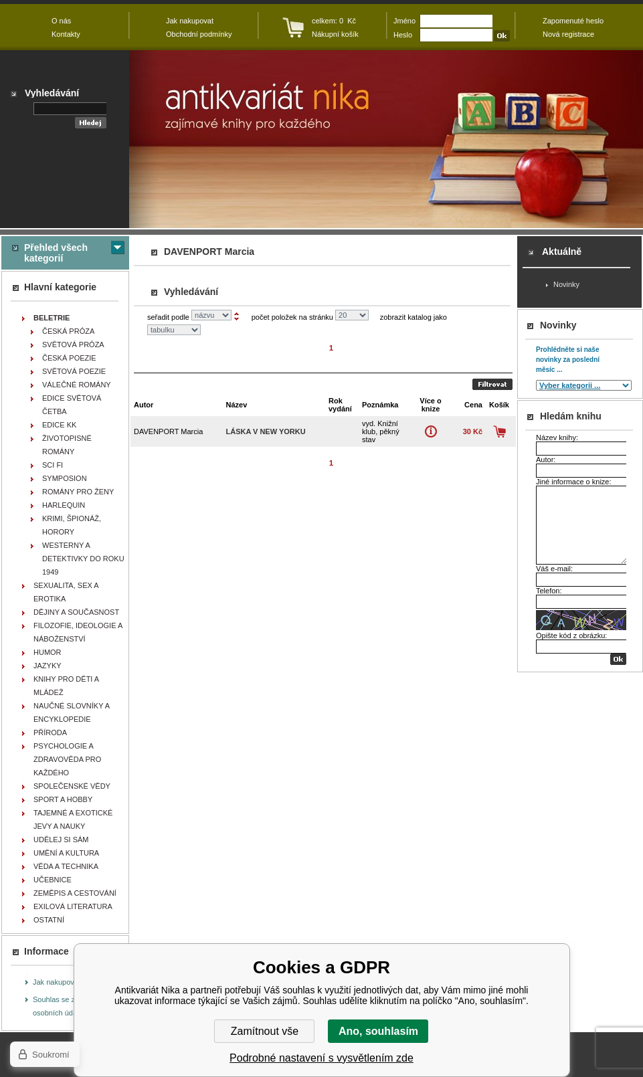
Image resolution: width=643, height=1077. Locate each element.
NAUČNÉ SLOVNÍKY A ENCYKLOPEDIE (71, 712)
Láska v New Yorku (265, 431)
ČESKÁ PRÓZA (68, 331)
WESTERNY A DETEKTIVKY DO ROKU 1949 (83, 558)
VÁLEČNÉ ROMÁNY (76, 385)
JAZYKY (47, 666)
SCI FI (52, 465)
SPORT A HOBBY (62, 799)
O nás (61, 21)
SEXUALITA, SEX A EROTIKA (66, 592)
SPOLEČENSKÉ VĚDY (71, 786)
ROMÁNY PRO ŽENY (78, 492)
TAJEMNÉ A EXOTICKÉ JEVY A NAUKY (72, 819)
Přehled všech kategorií (56, 253)
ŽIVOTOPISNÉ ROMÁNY (67, 445)
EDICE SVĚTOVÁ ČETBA (71, 404)
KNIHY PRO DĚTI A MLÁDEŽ (66, 685)
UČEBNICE (52, 880)
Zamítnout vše (264, 1031)
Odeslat (492, 384)
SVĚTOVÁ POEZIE (74, 371)
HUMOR (47, 652)
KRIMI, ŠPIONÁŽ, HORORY (71, 525)
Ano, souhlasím (378, 1031)
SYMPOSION (64, 478)
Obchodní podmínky (199, 34)
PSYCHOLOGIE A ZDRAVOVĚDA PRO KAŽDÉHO (67, 759)
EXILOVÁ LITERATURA (72, 906)
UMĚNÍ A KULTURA (66, 853)
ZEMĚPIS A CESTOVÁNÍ (74, 893)
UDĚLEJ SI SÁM (61, 840)
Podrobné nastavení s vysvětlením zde (321, 1058)
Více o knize (431, 431)
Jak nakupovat (56, 982)
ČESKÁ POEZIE (69, 358)
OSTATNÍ (48, 920)
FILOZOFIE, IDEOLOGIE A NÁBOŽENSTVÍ (77, 632)
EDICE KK (59, 425)
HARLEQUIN (63, 505)
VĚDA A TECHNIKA (65, 866)
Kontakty (66, 34)
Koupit (499, 431)
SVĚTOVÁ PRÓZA (73, 344)
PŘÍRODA (50, 732)
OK (618, 659)
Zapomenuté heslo (573, 21)
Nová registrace (568, 34)
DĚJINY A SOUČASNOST (76, 612)
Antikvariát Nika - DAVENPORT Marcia (386, 139)
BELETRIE (51, 318)
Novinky (566, 284)
